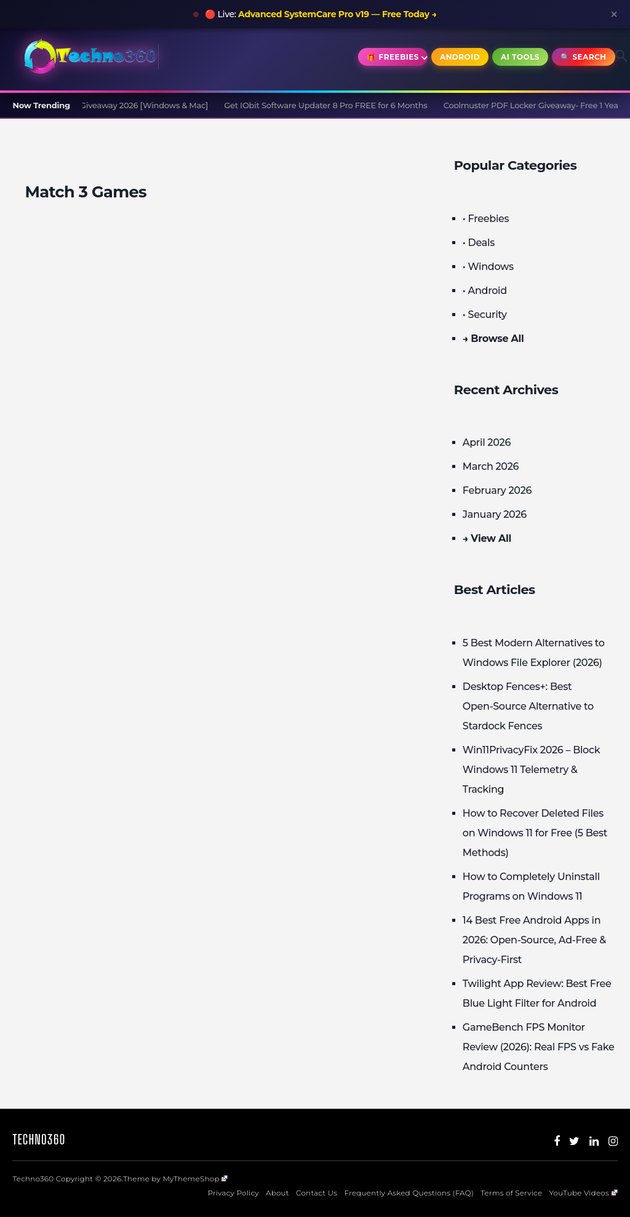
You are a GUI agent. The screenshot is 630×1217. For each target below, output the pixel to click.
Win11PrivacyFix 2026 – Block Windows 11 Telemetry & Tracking (531, 769)
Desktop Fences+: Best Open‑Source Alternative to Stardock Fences (528, 706)
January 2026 (495, 514)
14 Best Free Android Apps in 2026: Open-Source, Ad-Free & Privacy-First (534, 939)
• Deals (479, 242)
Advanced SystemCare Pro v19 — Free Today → (337, 14)
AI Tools (520, 56)
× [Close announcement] (614, 14)
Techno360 (38, 1139)
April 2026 (487, 442)
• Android (485, 290)
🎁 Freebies (393, 56)
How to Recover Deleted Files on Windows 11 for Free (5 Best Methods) (535, 832)
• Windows (488, 266)
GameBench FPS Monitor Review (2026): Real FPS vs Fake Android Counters (539, 1046)
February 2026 (497, 490)
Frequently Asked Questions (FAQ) (409, 1192)
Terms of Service (511, 1192)
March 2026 (491, 466)
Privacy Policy (233, 1192)
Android (460, 56)
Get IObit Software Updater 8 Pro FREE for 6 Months (331, 105)
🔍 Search (583, 56)
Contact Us (316, 1192)
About (277, 1192)
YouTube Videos (583, 1192)
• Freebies (486, 218)
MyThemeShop (195, 1178)
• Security (485, 314)
